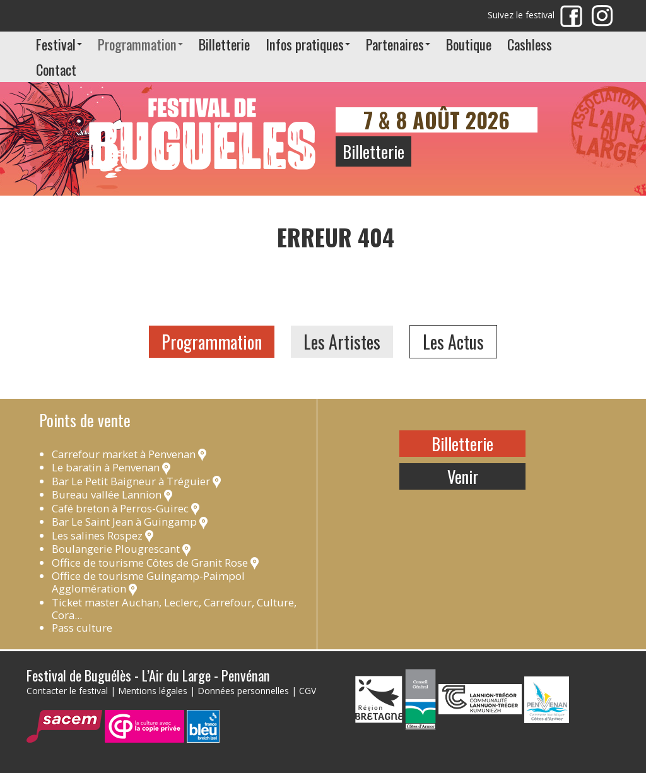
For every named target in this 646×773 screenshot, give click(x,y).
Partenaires (398, 43)
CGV (307, 691)
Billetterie (224, 43)
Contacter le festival (67, 691)
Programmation (140, 43)
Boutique (468, 43)
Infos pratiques (308, 43)
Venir (462, 476)
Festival (59, 43)
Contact (56, 69)
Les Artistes (341, 342)
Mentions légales (152, 691)
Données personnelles (243, 691)
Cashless (529, 43)
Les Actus (453, 342)
